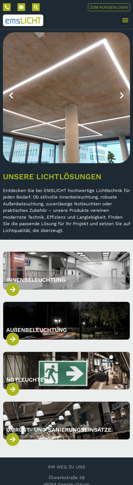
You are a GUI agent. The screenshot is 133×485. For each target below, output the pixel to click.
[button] (125, 20)
